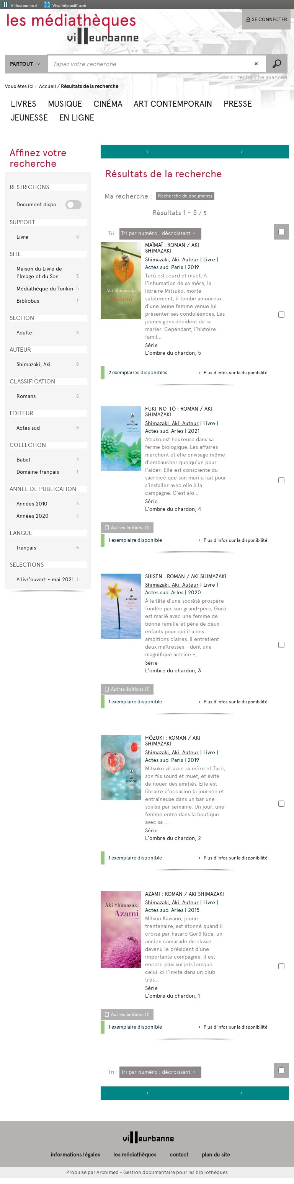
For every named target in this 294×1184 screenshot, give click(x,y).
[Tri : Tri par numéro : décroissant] (160, 234)
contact (179, 1161)
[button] (23, 103)
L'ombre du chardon (171, 353)
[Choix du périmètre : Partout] (26, 64)
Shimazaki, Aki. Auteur (173, 259)
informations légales (75, 1161)
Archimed (107, 1178)
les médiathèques (134, 1161)
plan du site (216, 1161)
